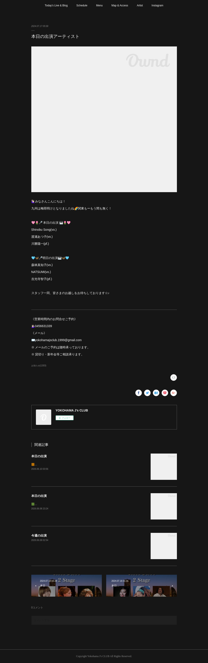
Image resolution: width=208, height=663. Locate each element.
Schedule (81, 5)
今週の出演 (39, 535)
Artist (140, 5)
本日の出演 (39, 456)
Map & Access (119, 5)
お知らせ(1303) (38, 365)
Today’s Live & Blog (56, 5)
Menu (99, 5)
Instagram (157, 5)
